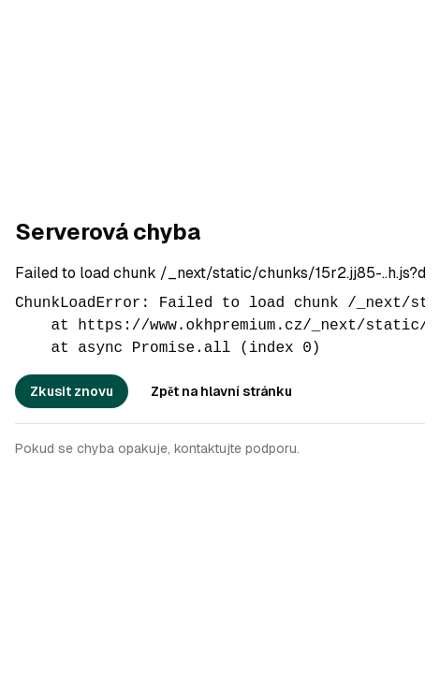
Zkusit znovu (71, 391)
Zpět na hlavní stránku (221, 391)
